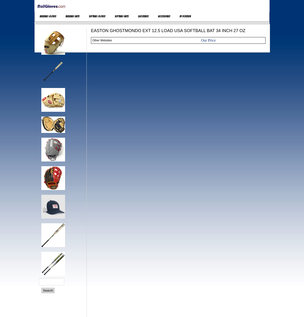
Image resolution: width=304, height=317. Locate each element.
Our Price (208, 40)
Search (48, 290)
